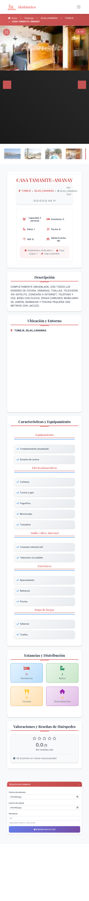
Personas (13, 815)
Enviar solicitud (44, 831)
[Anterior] (7, 85)
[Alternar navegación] (78, 7)
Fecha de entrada (17, 794)
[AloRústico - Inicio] (30, 7)
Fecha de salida (16, 804)
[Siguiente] (82, 85)
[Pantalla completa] (6, 32)
